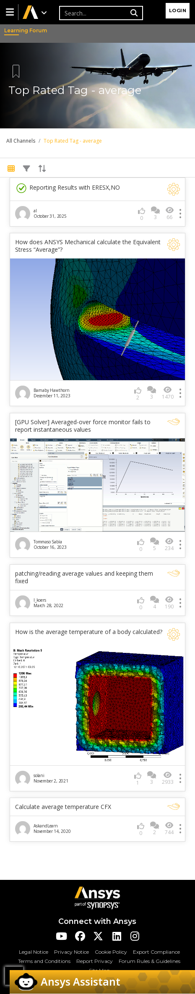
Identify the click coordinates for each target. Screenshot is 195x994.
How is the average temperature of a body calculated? (88, 632)
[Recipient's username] (93, 13)
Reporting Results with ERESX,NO (67, 188)
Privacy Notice (71, 952)
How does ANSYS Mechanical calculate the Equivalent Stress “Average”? (88, 245)
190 (169, 603)
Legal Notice (33, 952)
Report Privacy (94, 961)
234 (169, 544)
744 (169, 828)
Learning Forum (12, 30)
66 (170, 213)
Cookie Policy (111, 952)
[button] (9, 12)
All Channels (20, 140)
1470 (168, 393)
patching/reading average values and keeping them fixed (84, 577)
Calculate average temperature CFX (63, 807)
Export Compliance (156, 952)
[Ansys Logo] (97, 897)
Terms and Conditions (44, 961)
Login (178, 10)
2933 (168, 778)
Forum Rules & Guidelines (149, 961)
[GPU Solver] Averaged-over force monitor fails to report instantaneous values (83, 425)
